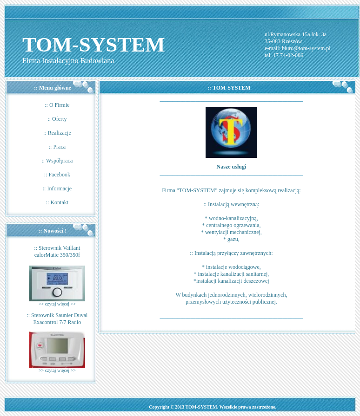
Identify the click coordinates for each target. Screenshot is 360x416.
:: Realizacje (57, 133)
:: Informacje (57, 188)
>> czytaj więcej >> (57, 303)
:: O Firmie (57, 105)
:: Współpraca (57, 160)
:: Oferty (57, 119)
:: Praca (57, 146)
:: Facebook (57, 174)
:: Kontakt (57, 202)
